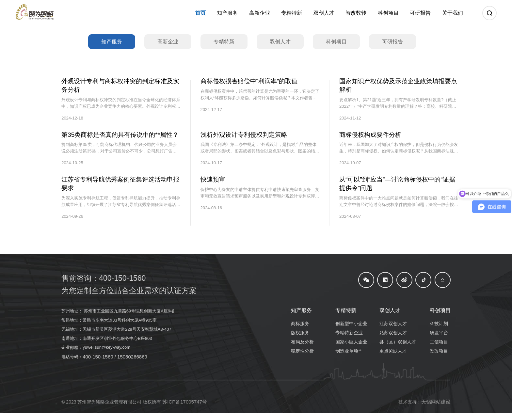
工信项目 (439, 341)
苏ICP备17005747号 (184, 402)
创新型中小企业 (351, 323)
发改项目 (439, 351)
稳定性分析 (302, 351)
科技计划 (439, 323)
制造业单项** (348, 351)
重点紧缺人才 (393, 351)
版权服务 (300, 332)
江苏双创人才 (393, 323)
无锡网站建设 (436, 402)
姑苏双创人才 (393, 332)
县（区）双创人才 (397, 341)
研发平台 (439, 332)
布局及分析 (302, 341)
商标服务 (300, 323)
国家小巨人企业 (351, 341)
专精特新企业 (349, 332)
